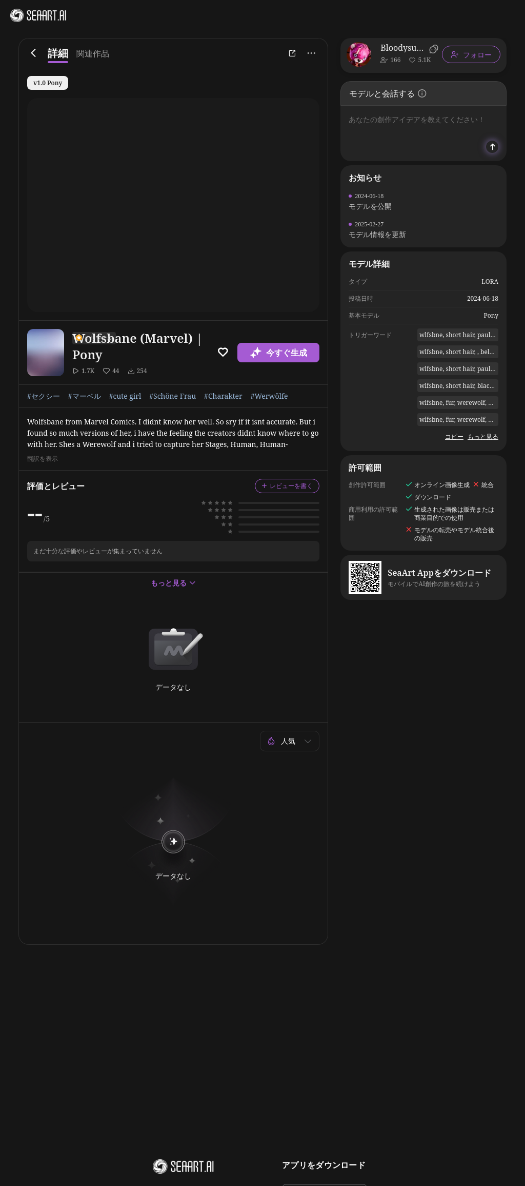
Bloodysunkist (403, 47)
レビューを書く (287, 485)
